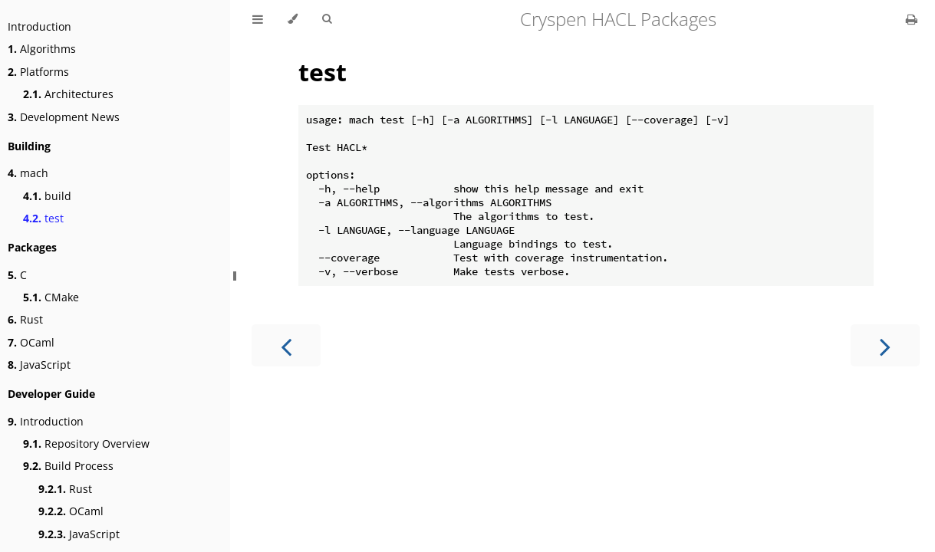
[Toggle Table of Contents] (257, 19)
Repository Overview (86, 443)
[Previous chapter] (286, 345)
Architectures (68, 94)
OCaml (31, 342)
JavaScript (39, 364)
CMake (51, 297)
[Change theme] (292, 19)
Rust (25, 319)
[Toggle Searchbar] (327, 19)
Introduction (39, 26)
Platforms (38, 71)
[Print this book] (911, 19)
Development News (64, 117)
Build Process (68, 465)
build (47, 196)
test (43, 218)
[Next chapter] (885, 345)
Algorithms (42, 48)
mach (28, 173)
